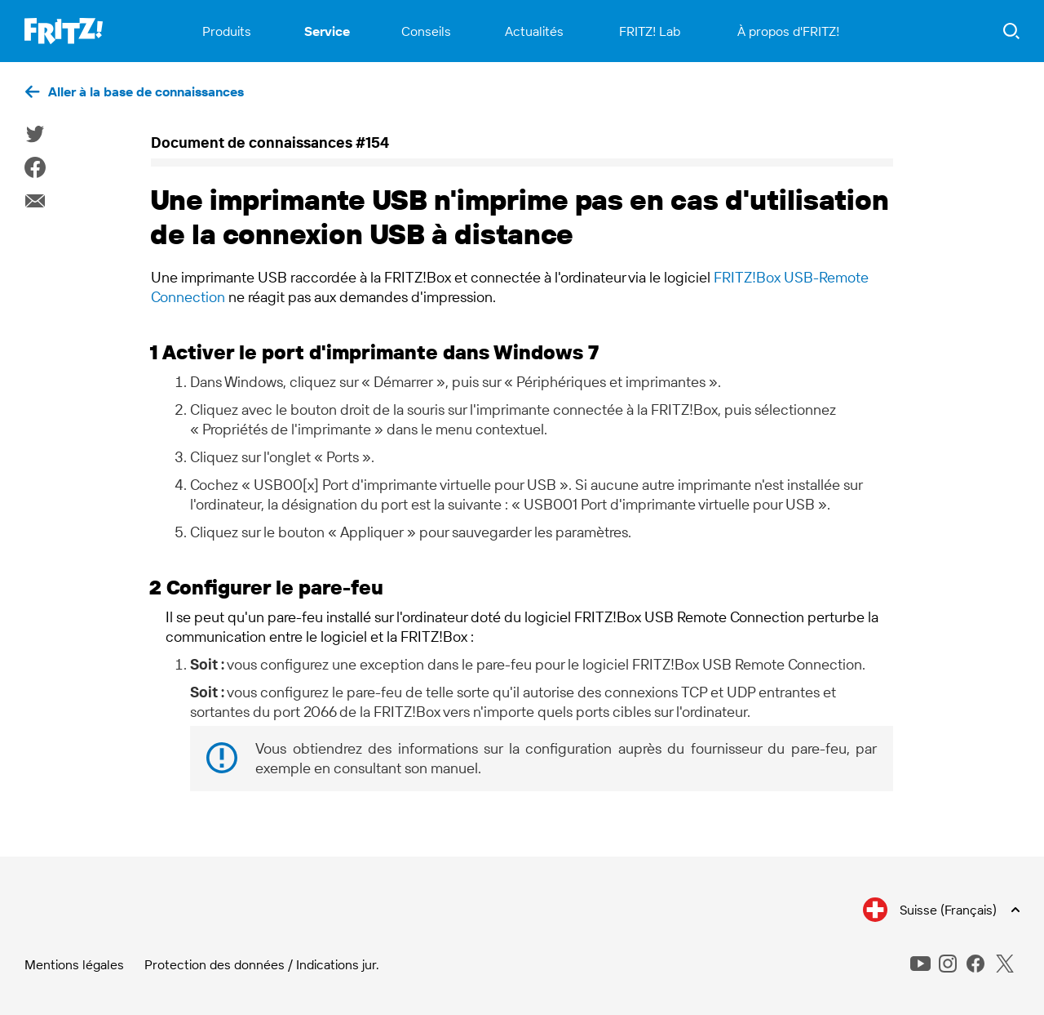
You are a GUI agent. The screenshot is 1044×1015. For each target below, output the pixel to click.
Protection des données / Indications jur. (261, 964)
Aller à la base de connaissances (146, 91)
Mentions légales (74, 964)
